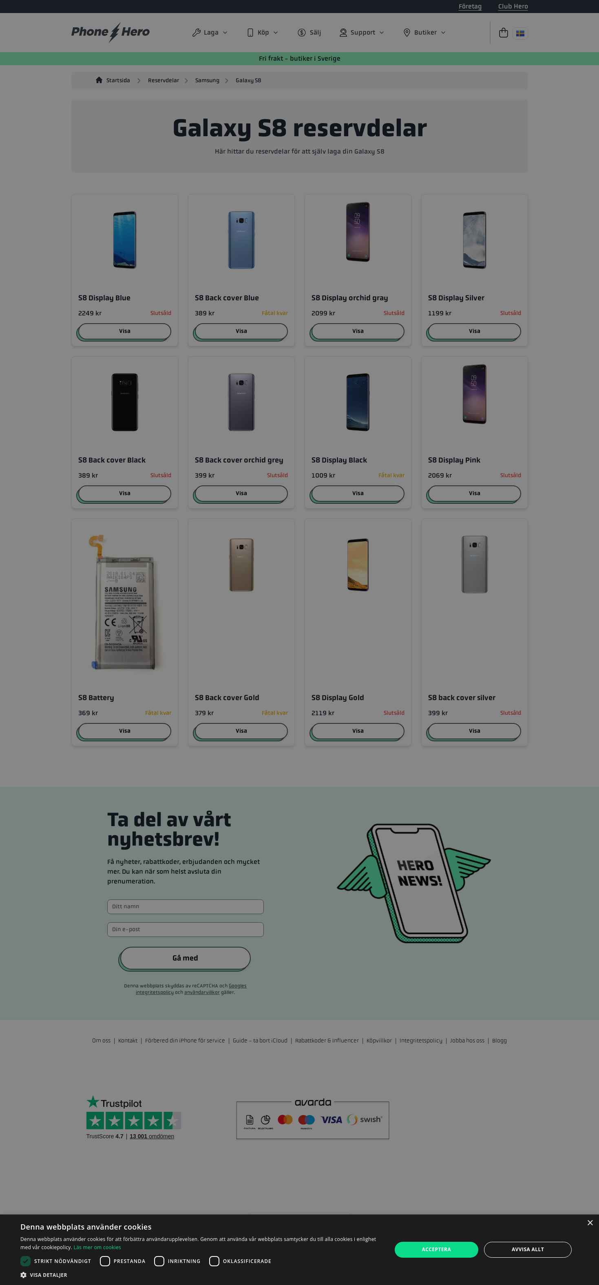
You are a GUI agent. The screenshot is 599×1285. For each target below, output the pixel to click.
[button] (200, 1275)
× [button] (590, 1223)
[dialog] (299, 1249)
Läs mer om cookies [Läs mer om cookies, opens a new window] (97, 1247)
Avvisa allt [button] (528, 1249)
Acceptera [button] (436, 1249)
